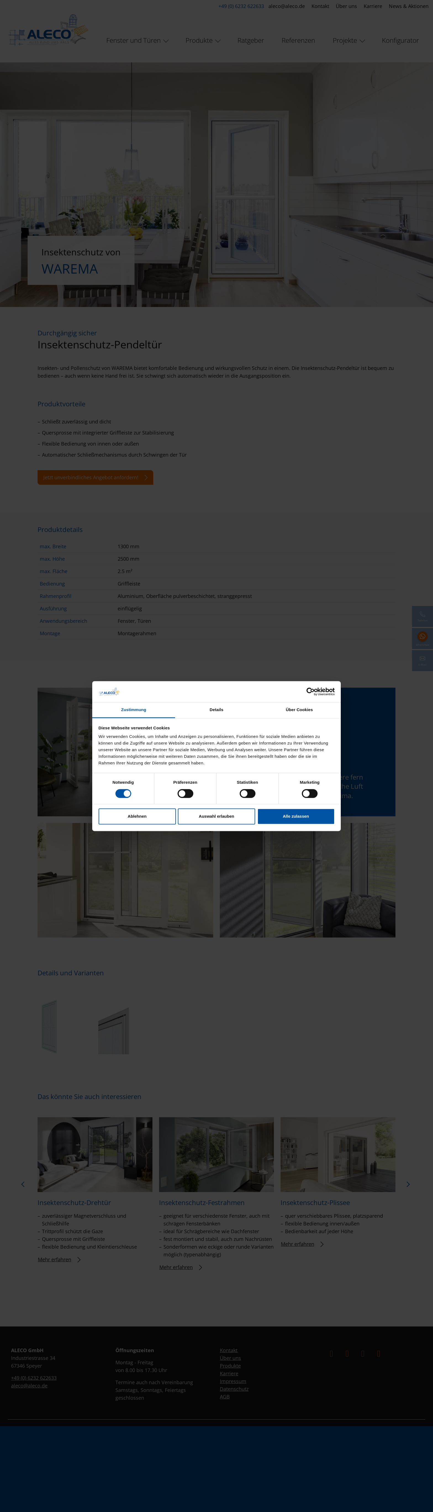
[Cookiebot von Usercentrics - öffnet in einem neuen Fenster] (310, 691)
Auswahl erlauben (216, 816)
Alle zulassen (296, 816)
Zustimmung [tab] (133, 710)
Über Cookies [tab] (299, 710)
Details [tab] (216, 710)
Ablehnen (137, 816)
